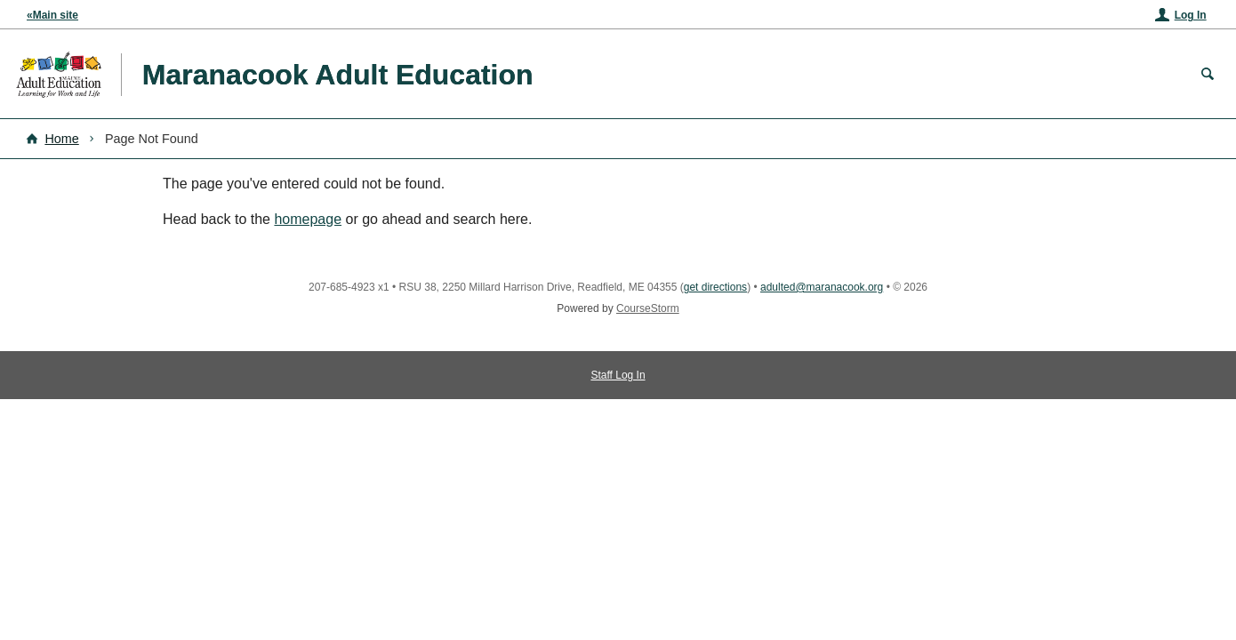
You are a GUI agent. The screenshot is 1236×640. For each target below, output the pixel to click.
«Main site (52, 15)
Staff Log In (617, 375)
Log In (1191, 15)
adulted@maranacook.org (821, 287)
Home (61, 139)
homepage (307, 219)
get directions (715, 287)
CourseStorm (647, 308)
